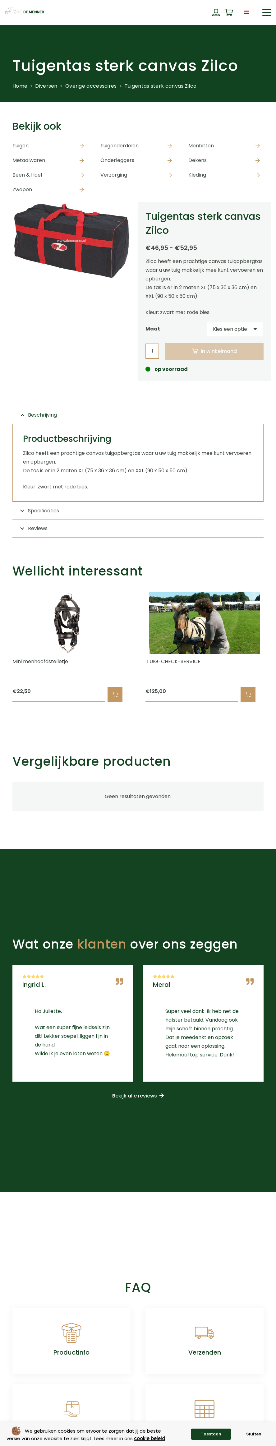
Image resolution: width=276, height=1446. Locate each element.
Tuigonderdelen (119, 145)
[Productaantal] (152, 351)
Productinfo (71, 1352)
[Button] (215, 12)
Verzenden (204, 1352)
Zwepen (22, 189)
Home (19, 86)
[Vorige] (1, 646)
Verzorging (113, 174)
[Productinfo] (71, 1333)
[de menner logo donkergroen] (24, 12)
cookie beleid (149, 1438)
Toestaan (211, 1434)
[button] (266, 12)
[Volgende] (274, 646)
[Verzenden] (204, 1333)
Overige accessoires (91, 86)
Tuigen (20, 145)
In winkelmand (219, 351)
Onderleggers (117, 160)
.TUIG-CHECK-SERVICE (172, 661)
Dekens (197, 160)
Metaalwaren (28, 160)
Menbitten (201, 145)
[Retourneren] (71, 1409)
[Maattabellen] (204, 1409)
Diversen (46, 86)
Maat (152, 328)
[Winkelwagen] (228, 12)
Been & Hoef (27, 174)
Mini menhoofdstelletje (40, 661)
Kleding (197, 174)
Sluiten (253, 1434)
